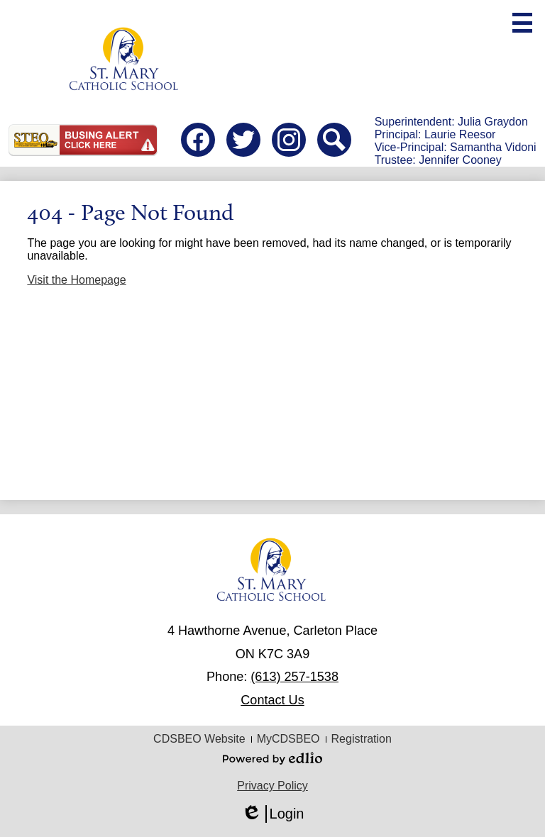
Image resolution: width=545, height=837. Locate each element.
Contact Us (272, 700)
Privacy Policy (272, 786)
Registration (361, 739)
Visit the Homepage (76, 280)
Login (272, 814)
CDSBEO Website (199, 739)
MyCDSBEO (288, 739)
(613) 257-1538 (294, 677)
